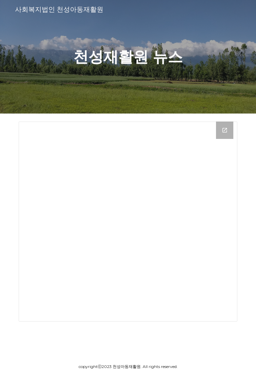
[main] (128, 57)
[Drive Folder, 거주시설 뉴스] (128, 222)
